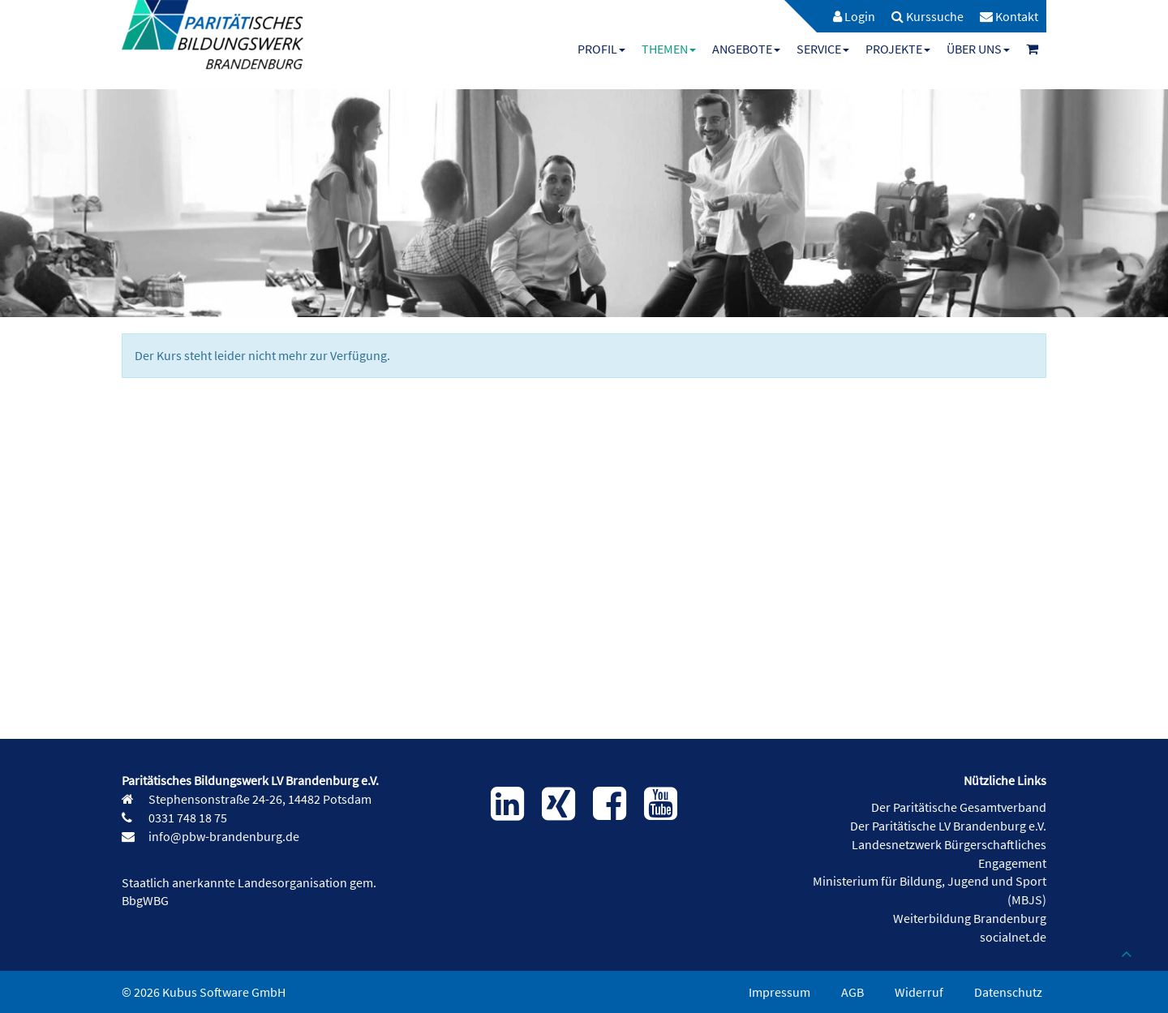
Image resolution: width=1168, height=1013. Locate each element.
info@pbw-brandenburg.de (222, 836)
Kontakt (1009, 16)
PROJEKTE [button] (897, 49)
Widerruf (919, 992)
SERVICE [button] (823, 49)
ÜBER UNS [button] (978, 49)
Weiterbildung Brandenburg (969, 918)
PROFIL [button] (601, 49)
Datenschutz (1008, 992)
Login (854, 16)
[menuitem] (846, 16)
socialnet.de (1013, 937)
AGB (852, 992)
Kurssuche (927, 16)
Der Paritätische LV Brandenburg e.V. (948, 826)
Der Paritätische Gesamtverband (958, 807)
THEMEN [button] (669, 49)
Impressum (779, 992)
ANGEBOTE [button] (746, 49)
